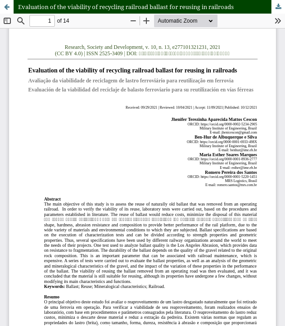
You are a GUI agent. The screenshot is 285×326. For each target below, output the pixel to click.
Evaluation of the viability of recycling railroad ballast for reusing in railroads (126, 7)
